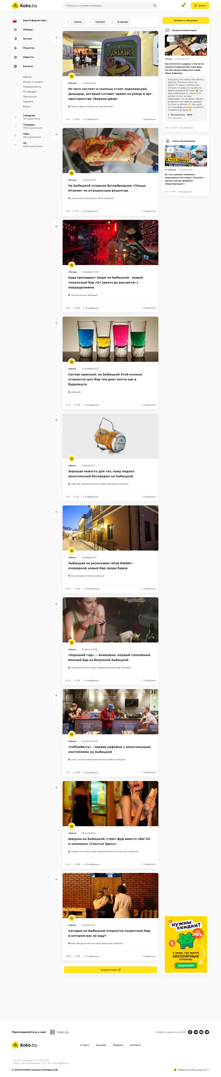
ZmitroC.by (201, 1070)
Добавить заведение (180, 20)
